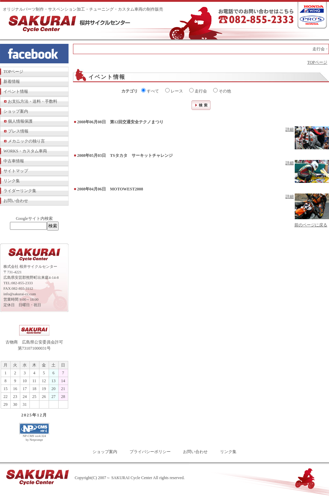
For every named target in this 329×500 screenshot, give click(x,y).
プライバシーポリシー (150, 451)
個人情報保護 (20, 121)
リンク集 (11, 180)
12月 (42, 415)
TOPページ (13, 71)
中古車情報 (13, 161)
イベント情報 (15, 91)
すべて (150, 90)
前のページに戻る (310, 225)
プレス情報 (18, 131)
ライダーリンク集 (19, 190)
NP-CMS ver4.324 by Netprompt (34, 437)
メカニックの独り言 (26, 141)
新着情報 (11, 81)
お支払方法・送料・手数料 (32, 101)
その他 (222, 90)
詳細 (289, 129)
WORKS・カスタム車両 (25, 151)
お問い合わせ (15, 200)
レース (174, 90)
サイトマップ (15, 170)
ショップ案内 (15, 111)
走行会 (198, 90)
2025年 (29, 415)
